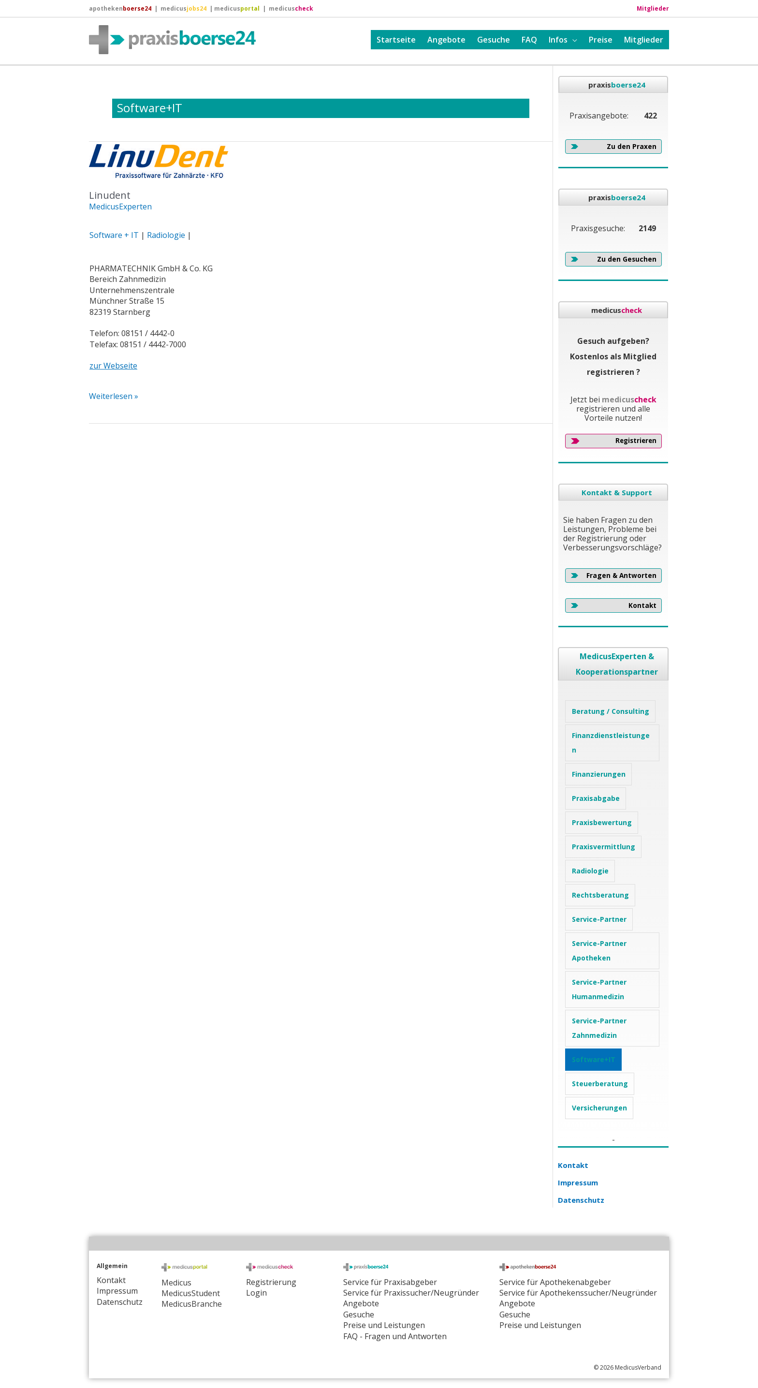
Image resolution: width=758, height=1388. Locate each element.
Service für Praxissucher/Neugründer (411, 1292)
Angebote (446, 39)
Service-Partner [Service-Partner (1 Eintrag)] (599, 919)
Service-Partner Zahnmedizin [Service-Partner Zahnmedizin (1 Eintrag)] (599, 1028)
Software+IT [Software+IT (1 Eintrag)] (593, 1059)
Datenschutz (582, 1200)
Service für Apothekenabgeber (555, 1282)
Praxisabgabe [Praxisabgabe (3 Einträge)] (596, 798)
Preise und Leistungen (540, 1325)
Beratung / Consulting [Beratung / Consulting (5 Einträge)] (610, 711)
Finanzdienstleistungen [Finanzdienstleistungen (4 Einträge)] (611, 742)
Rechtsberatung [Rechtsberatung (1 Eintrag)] (600, 895)
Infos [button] (558, 39)
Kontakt (574, 1165)
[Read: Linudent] (158, 160)
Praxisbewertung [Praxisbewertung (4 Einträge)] (602, 822)
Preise (600, 39)
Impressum (579, 1182)
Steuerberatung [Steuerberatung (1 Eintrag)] (600, 1083)
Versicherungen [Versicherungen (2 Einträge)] (599, 1107)
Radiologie (166, 235)
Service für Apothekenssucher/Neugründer (578, 1292)
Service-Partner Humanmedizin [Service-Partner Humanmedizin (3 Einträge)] (599, 989)
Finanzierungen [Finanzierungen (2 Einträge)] (599, 774)
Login (256, 1292)
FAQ (529, 39)
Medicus (176, 1282)
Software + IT (114, 235)
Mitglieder (643, 39)
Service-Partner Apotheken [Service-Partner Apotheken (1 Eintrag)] (599, 950)
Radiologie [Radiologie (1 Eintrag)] (590, 870)
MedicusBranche (191, 1304)
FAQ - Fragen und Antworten (395, 1336)
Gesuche (493, 39)
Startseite (396, 39)
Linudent (110, 195)
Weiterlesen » (113, 396)
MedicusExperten (120, 206)
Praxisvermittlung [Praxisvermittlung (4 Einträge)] (603, 846)
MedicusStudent (190, 1293)
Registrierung (271, 1282)
